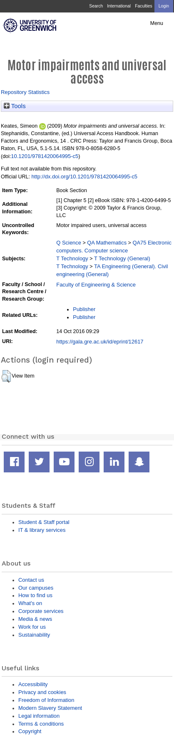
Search (96, 6)
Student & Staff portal (44, 522)
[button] (6, 376)
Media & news (35, 619)
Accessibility (32, 684)
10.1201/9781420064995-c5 (44, 156)
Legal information (39, 716)
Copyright (29, 731)
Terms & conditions (41, 724)
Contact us (31, 580)
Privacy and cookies (42, 692)
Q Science (68, 243)
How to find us (35, 595)
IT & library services (41, 530)
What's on (30, 603)
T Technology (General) (122, 258)
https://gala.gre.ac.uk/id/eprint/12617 (99, 341)
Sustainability (34, 635)
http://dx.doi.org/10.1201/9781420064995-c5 (84, 176)
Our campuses (35, 588)
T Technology (72, 258)
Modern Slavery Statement (50, 708)
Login (164, 6)
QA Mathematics (107, 243)
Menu (156, 23)
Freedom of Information (46, 700)
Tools (15, 106)
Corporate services (41, 611)
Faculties (143, 6)
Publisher (84, 309)
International (119, 6)
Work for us (32, 627)
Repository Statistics (25, 92)
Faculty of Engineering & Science (96, 285)
